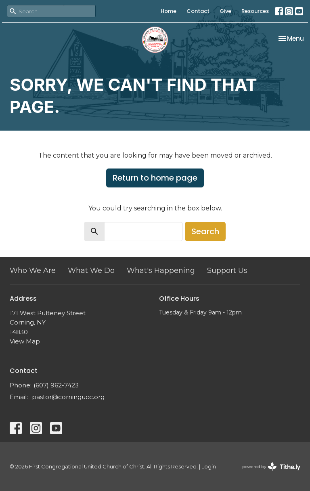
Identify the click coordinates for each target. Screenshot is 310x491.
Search (205, 231)
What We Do (91, 270)
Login (208, 467)
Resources (255, 11)
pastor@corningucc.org (68, 397)
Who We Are (33, 270)
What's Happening (161, 270)
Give (225, 11)
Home (168, 11)
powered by (271, 466)
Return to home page (155, 177)
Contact (197, 11)
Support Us (227, 270)
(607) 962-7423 (56, 385)
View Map (25, 341)
